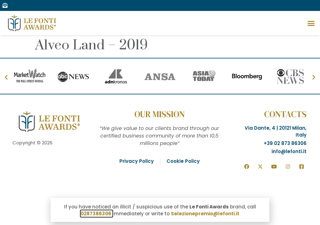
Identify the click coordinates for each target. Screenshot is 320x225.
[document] (160, 112)
